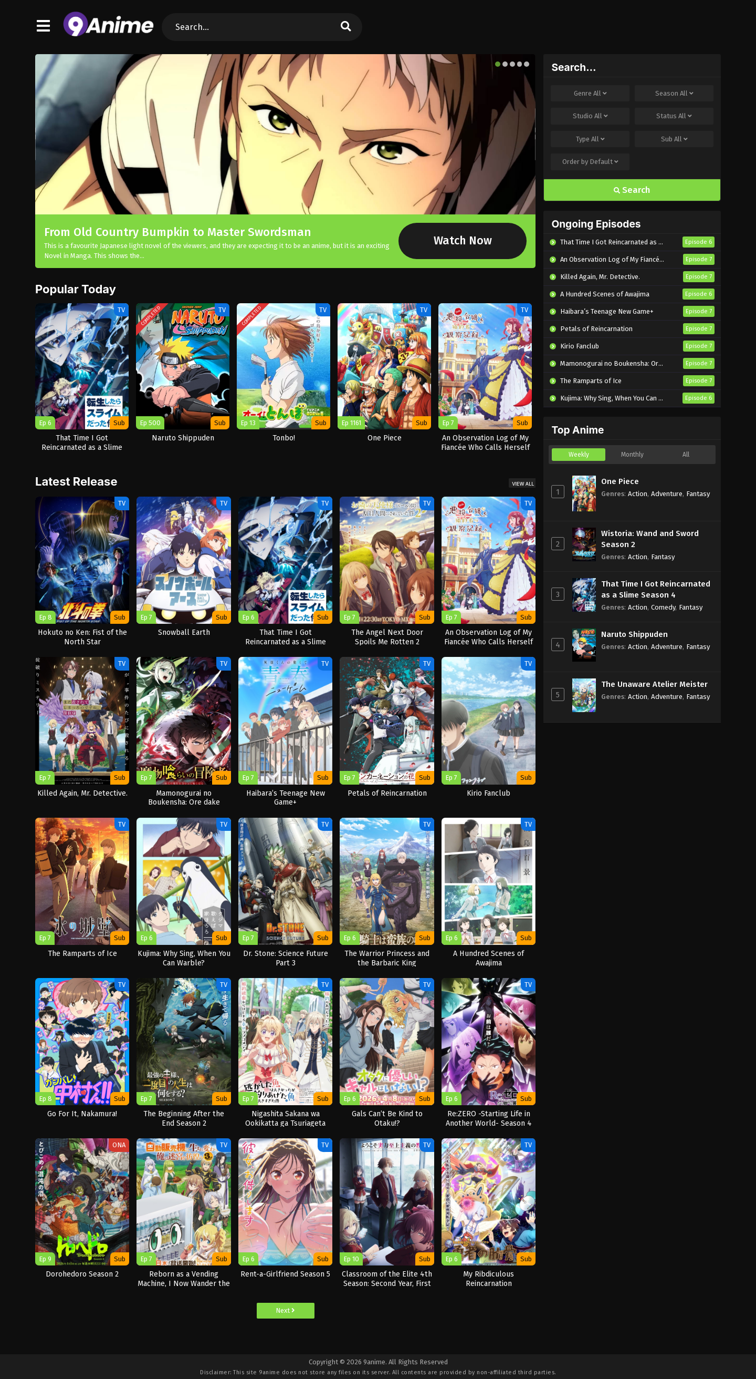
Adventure (666, 494)
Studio (590, 116)
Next (285, 1310)
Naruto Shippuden (634, 634)
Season (674, 93)
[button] (497, 64)
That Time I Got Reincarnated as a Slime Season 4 (655, 589)
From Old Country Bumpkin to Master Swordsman (177, 232)
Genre (590, 93)
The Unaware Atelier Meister (654, 684)
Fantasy (698, 494)
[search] (346, 27)
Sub (674, 139)
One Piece (620, 481)
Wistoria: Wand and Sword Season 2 (650, 539)
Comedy (663, 607)
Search (632, 189)
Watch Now (463, 241)
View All (523, 484)
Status (674, 116)
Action (637, 494)
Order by (590, 162)
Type (590, 139)
